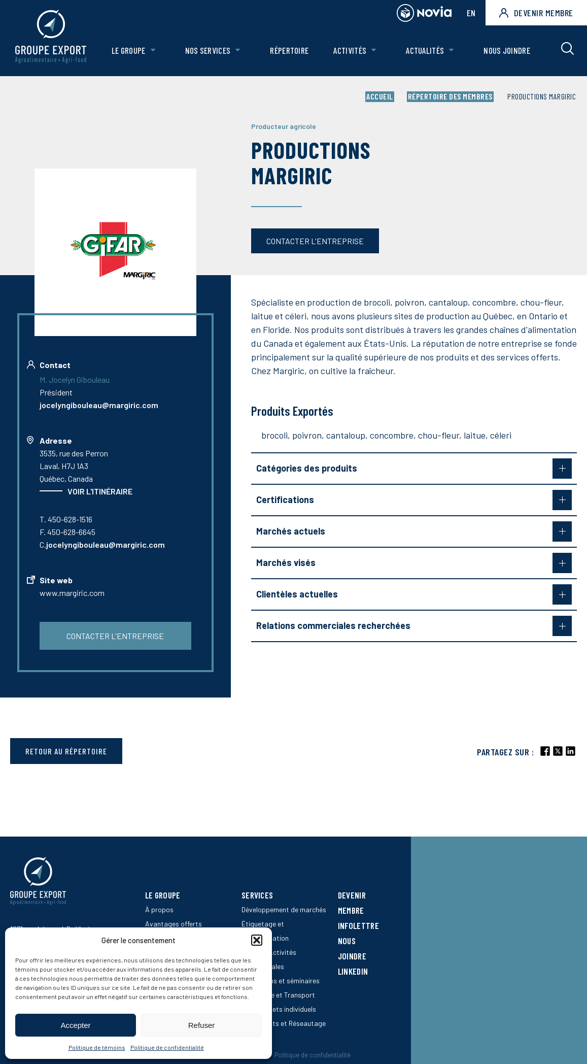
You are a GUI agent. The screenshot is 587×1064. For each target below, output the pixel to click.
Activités (350, 50)
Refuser (201, 1025)
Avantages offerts (173, 923)
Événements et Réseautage (283, 1023)
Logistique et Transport (278, 994)
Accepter (75, 1025)
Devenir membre (536, 12)
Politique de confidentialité (167, 1047)
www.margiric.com (72, 592)
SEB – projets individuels (278, 1009)
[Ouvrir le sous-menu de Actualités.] (451, 50)
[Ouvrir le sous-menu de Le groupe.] (153, 50)
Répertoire (289, 50)
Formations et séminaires (280, 980)
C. (102, 544)
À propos (159, 909)
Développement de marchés (283, 909)
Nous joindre (507, 50)
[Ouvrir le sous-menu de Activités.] (373, 50)
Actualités (425, 50)
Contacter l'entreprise (315, 241)
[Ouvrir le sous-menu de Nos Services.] (237, 50)
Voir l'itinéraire (99, 491)
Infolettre (358, 925)
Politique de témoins (96, 1047)
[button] (257, 940)
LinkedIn (353, 971)
